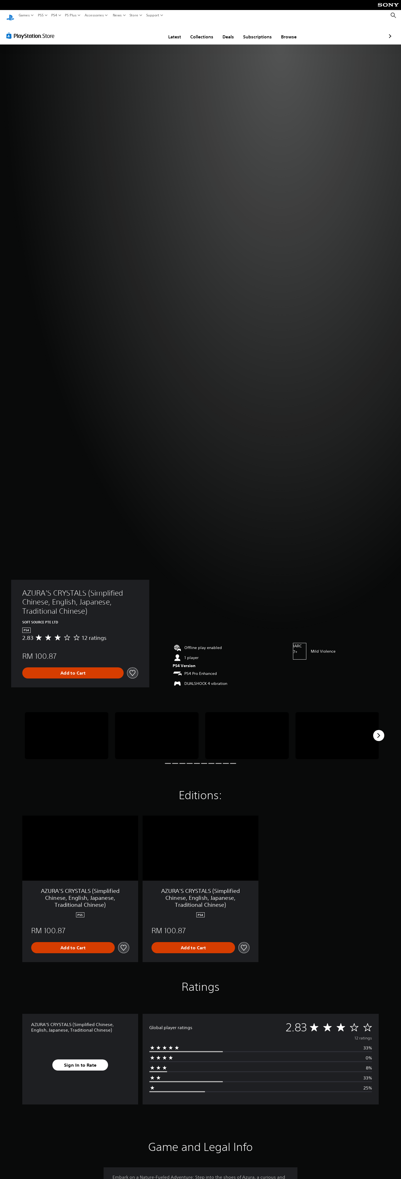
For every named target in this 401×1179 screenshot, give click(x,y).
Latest (142, 31)
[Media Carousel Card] (66, 730)
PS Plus (71, 15)
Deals (195, 31)
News (117, 15)
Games (24, 15)
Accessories (94, 15)
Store (133, 15)
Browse (256, 31)
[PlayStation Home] (10, 15)
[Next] (378, 730)
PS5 (41, 15)
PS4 (54, 15)
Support (153, 15)
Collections (169, 31)
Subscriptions (225, 31)
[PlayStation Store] (31, 30)
